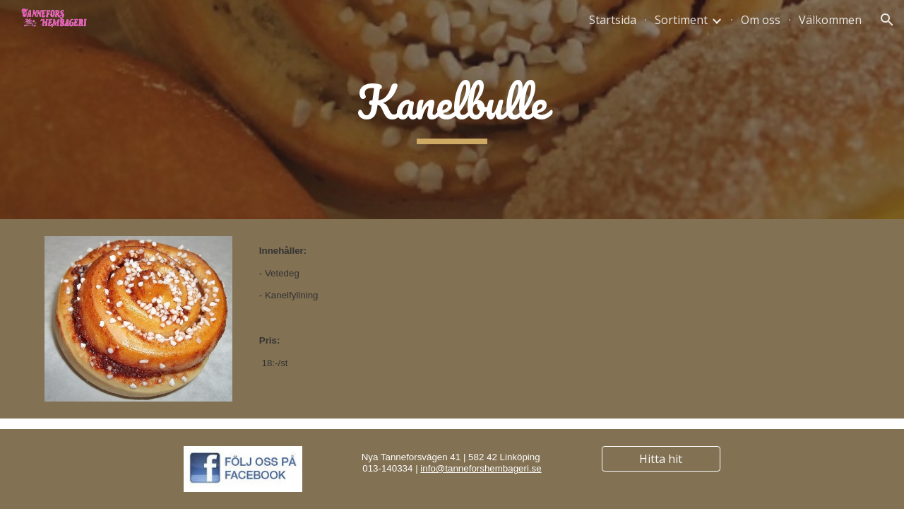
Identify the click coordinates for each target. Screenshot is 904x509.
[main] (452, 110)
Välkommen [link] (830, 20)
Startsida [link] (612, 20)
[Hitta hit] (661, 459)
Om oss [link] (760, 20)
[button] (887, 20)
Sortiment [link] (681, 20)
